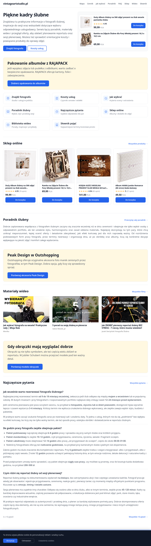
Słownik (143, 3)
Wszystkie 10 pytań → (138, 517)
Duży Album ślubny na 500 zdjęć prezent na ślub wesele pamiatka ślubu (19, 188)
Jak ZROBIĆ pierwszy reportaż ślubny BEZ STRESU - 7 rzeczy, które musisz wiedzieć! (122, 326)
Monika (6, 331)
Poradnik (112, 3)
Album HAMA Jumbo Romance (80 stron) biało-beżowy (129, 186)
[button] (26, 309)
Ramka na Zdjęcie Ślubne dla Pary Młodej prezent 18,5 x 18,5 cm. (56, 188)
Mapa (82, 3)
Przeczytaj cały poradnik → (136, 220)
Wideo (134, 3)
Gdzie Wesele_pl (58, 329)
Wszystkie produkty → (138, 143)
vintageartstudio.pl (15, 3)
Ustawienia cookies (46, 541)
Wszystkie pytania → (139, 383)
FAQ (120, 3)
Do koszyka (138, 25)
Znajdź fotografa (14, 48)
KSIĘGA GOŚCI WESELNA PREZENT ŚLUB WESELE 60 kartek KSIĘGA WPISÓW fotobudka (94, 188)
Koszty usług (37, 48)
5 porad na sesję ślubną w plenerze (69, 325)
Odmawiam (26, 541)
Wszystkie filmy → (140, 291)
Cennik (90, 3)
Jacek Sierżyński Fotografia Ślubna (115, 331)
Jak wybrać (100, 3)
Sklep (126, 3)
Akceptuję (10, 541)
